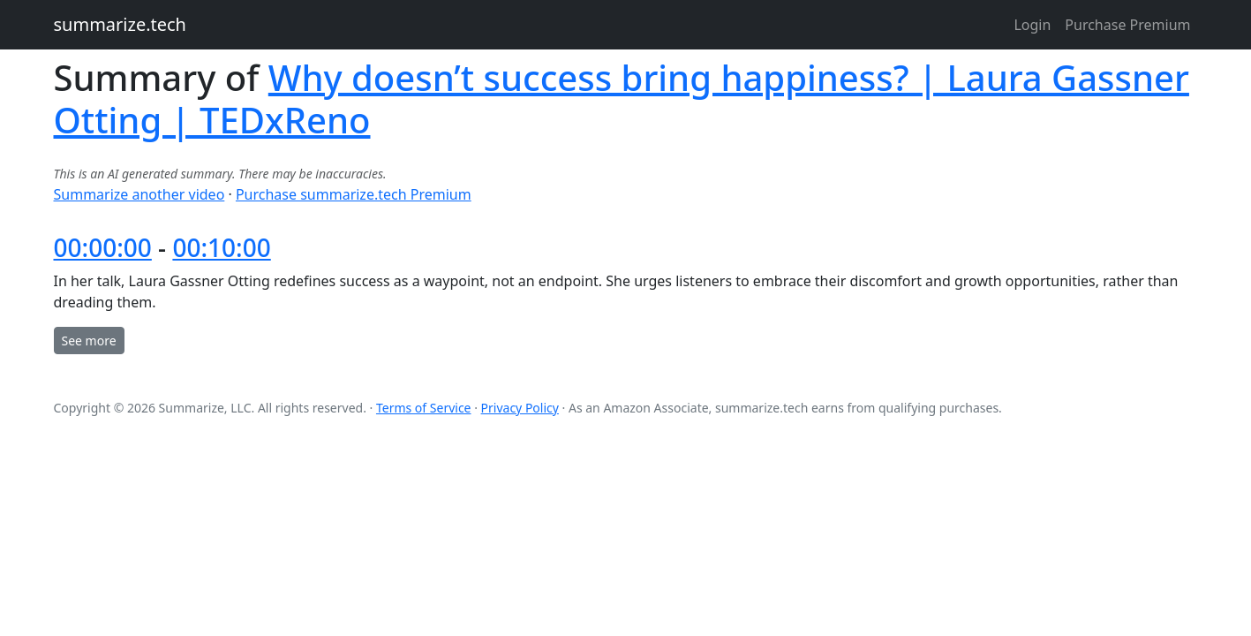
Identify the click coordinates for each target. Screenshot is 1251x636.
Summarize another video (139, 194)
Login (1032, 24)
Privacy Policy (520, 407)
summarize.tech (120, 24)
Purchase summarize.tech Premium (353, 194)
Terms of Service (423, 407)
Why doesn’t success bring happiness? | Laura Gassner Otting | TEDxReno (621, 98)
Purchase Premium (1127, 24)
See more (89, 340)
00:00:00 (103, 247)
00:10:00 (221, 247)
